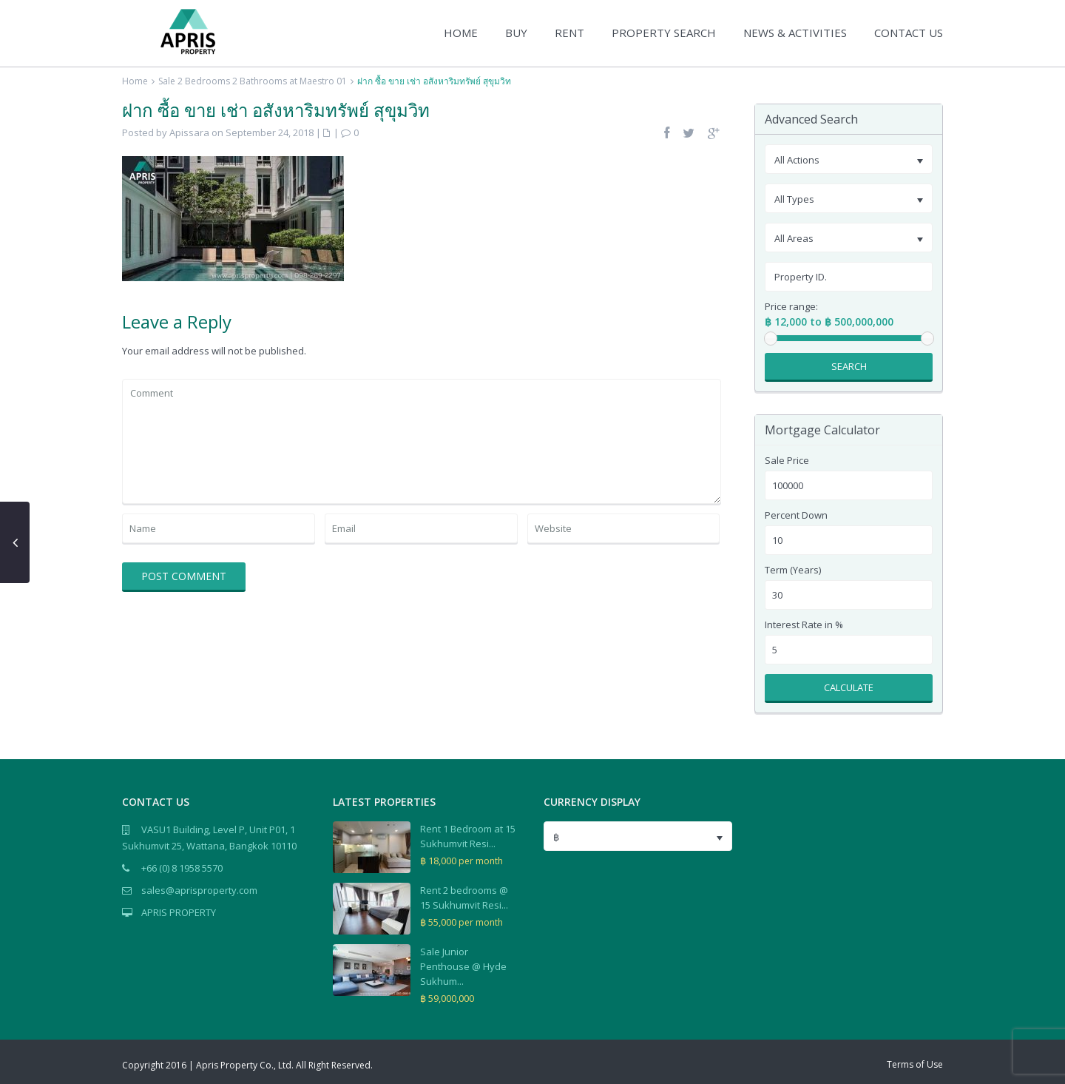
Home (135, 81)
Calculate (848, 687)
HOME (461, 32)
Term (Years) (793, 570)
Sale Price (787, 460)
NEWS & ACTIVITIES (795, 32)
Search (849, 366)
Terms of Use (915, 1064)
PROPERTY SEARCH (664, 32)
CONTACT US (908, 32)
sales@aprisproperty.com (199, 890)
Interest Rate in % (804, 625)
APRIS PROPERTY (178, 912)
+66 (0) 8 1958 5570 (182, 868)
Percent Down (796, 515)
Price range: (791, 307)
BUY (516, 32)
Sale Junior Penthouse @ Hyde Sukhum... (463, 966)
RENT (569, 32)
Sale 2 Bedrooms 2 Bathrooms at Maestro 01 (252, 81)
